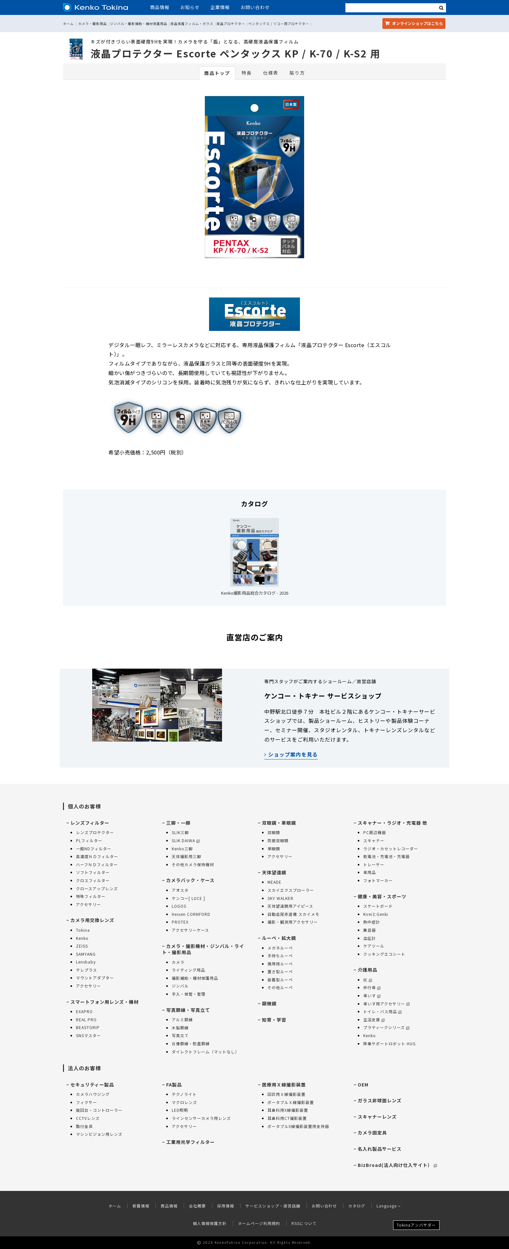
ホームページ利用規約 (259, 1223)
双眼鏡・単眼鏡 (279, 822)
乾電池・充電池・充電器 (386, 856)
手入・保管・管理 (188, 994)
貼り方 (297, 72)
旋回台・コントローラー (99, 1110)
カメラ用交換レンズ (92, 920)
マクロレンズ (184, 1102)
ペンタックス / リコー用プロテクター (278, 23)
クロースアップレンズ (97, 888)
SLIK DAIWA (186, 840)
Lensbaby (86, 961)
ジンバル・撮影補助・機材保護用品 (138, 23)
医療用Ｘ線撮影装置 (284, 1084)
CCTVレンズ (88, 1118)
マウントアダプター (95, 977)
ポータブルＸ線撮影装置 (290, 1102)
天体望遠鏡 (274, 872)
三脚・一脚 (178, 822)
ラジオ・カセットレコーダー (390, 848)
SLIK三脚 (180, 832)
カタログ (356, 1205)
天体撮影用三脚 (186, 856)
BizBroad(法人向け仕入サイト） (397, 1165)
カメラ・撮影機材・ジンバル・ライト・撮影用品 (203, 949)
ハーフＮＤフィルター (97, 864)
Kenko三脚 (182, 848)
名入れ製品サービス (380, 1149)
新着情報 (140, 1205)
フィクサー (86, 1102)
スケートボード (378, 906)
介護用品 (367, 969)
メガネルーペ (280, 948)
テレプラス (86, 970)
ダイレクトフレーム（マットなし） (205, 1051)
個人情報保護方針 (210, 1223)
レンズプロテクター (95, 832)
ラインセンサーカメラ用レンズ (201, 1118)
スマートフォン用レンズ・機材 (104, 1002)
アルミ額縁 (182, 1019)
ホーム (68, 23)
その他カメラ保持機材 (193, 864)
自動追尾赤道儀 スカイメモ (293, 914)
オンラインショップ (414, 23)
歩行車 (371, 987)
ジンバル (180, 985)
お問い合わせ (255, 7)
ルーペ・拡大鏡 (279, 938)
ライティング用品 (188, 970)
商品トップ (217, 73)
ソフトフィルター (93, 872)
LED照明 (180, 1110)
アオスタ (180, 890)
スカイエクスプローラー (290, 890)
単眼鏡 (273, 848)
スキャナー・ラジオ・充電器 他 (392, 822)
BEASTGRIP (88, 1027)
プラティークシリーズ (386, 1027)
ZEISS (82, 946)
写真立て (180, 1035)
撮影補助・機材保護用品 (195, 978)
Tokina (83, 930)
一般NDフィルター (93, 848)
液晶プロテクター (231, 23)
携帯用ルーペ (280, 963)
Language (389, 1205)
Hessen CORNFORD (191, 914)
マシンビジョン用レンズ (99, 1134)
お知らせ (190, 7)
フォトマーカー (378, 880)
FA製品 (174, 1084)
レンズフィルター (89, 822)
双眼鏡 (273, 832)
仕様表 (271, 72)
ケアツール (373, 946)
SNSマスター (88, 1035)
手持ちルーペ (280, 955)
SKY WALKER (280, 898)
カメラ (178, 962)
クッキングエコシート (384, 954)
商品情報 (159, 7)
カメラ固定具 (372, 1132)
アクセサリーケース (190, 930)
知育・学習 (274, 1019)
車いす (371, 995)
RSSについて (304, 1223)
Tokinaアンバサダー (416, 1225)
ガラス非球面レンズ (380, 1100)
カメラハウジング (93, 1094)
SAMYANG (86, 954)
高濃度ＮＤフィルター (97, 856)
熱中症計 (371, 922)
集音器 (369, 930)
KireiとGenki (375, 914)
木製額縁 (180, 1027)
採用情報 (225, 1205)
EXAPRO (84, 1011)
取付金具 (84, 1126)
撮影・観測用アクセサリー (292, 922)
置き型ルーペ (280, 971)
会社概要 (197, 1205)
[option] (254, 178)
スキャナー (373, 840)
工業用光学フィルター (190, 1142)
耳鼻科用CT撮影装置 (287, 1118)
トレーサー (373, 864)
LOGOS (179, 906)
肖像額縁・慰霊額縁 (191, 1043)
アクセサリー (88, 904)
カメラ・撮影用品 (92, 23)
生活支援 (374, 1019)
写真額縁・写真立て (188, 1010)
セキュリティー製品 (92, 1084)
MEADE (274, 882)
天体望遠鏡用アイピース (290, 906)
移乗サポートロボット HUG (389, 1043)
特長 (247, 72)
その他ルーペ (280, 987)
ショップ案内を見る (291, 754)
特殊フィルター (91, 896)
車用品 (369, 872)
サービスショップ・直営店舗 (272, 1205)
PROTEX (180, 922)
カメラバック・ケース (190, 880)
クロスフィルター (93, 880)
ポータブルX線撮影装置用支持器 (298, 1126)
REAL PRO (86, 1019)
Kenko (82, 938)
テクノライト (184, 1094)
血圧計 (369, 938)
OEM (363, 1084)
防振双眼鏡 (278, 840)
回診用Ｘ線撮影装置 (286, 1094)
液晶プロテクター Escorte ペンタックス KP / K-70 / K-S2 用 (235, 53)
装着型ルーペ (280, 979)
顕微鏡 (269, 1003)
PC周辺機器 (374, 832)
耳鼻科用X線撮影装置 (287, 1110)
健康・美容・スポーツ (382, 896)
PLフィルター (89, 840)
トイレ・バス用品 (382, 1011)
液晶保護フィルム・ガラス (191, 23)
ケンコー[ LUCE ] (188, 898)
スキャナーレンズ (377, 1116)
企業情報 (220, 7)
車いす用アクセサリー (386, 1003)
